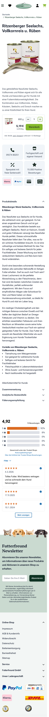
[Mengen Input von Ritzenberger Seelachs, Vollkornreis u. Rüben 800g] (34, 119)
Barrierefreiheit (9, 653)
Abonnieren (37, 578)
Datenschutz (8, 643)
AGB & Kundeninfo (11, 633)
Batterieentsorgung (11, 648)
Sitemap (6, 658)
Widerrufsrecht (9, 638)
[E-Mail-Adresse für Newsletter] (14, 578)
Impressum (7, 628)
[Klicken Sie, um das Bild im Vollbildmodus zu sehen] (23, 58)
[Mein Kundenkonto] (37, 6)
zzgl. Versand (18, 136)
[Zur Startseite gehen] (24, 5)
